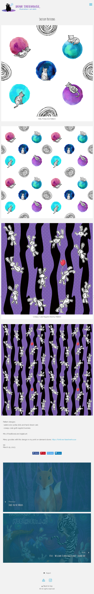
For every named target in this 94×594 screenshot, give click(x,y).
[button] (47, 573)
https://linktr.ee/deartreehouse (64, 440)
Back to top (47, 586)
